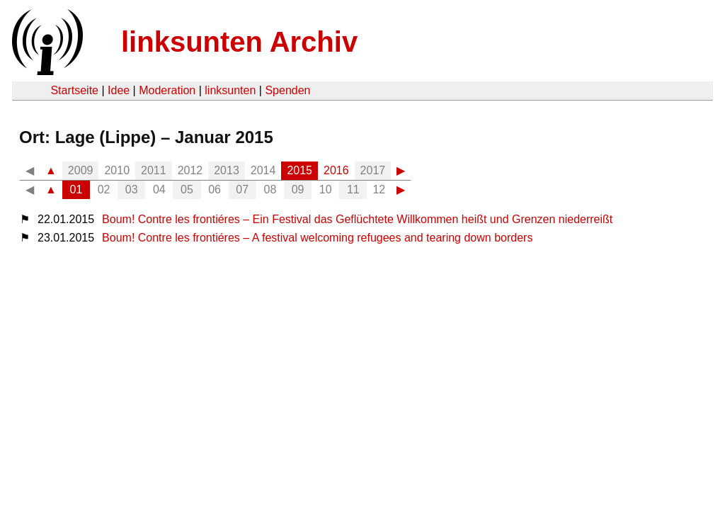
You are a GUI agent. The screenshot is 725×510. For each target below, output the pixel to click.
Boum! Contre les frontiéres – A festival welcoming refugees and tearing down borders (317, 238)
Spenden (287, 90)
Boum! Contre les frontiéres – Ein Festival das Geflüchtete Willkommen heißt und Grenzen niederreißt (357, 219)
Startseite (74, 90)
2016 (336, 170)
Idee (119, 90)
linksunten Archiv (239, 41)
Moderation (167, 90)
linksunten (230, 90)
